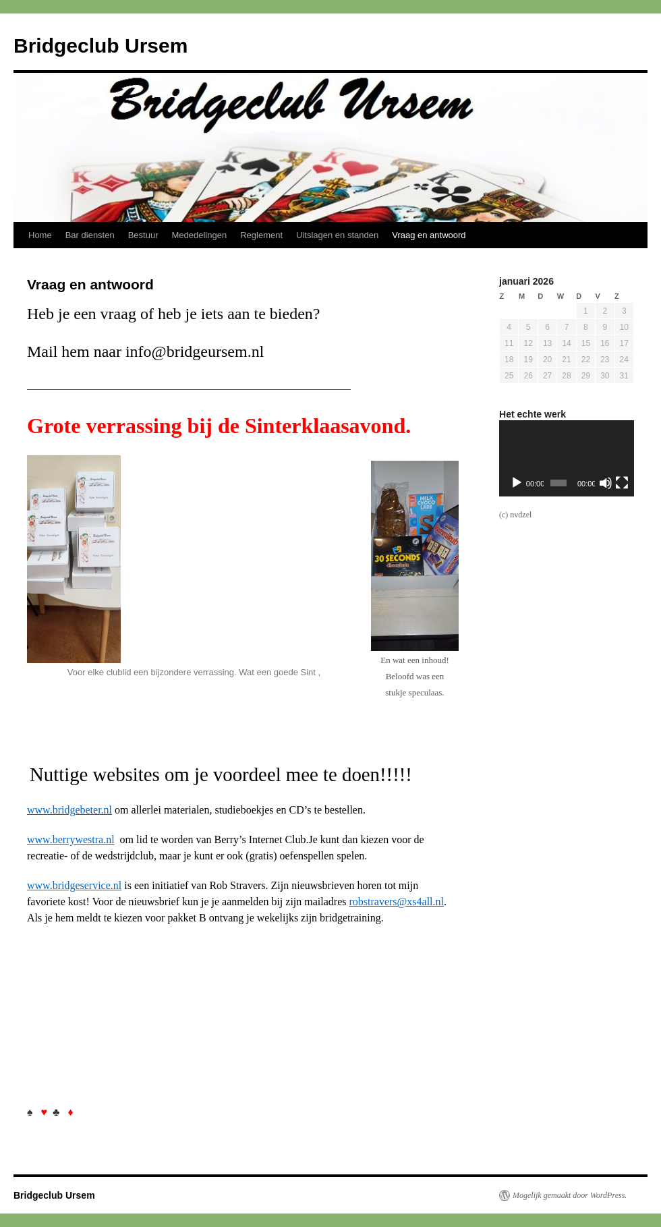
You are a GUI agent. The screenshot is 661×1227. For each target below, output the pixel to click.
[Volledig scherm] (622, 483)
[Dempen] (605, 483)
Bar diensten (90, 235)
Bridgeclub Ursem (100, 45)
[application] (566, 458)
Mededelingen (199, 235)
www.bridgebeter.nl (69, 810)
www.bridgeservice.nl (74, 885)
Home (40, 235)
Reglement (261, 235)
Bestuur (143, 235)
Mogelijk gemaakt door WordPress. (570, 1195)
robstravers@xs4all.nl (396, 901)
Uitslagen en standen (337, 235)
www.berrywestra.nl (71, 839)
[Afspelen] (516, 483)
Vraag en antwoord (428, 235)
